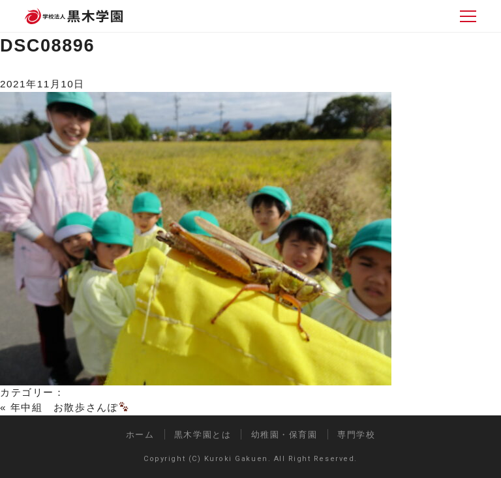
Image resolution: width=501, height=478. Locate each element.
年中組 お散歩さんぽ (69, 407)
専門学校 (356, 435)
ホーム (140, 435)
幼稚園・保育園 (284, 435)
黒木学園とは (202, 435)
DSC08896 (47, 45)
